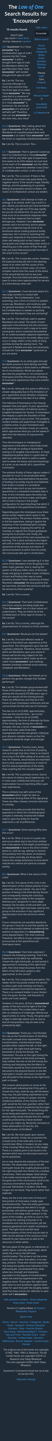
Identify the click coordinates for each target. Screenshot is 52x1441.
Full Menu (41, 87)
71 (3, 361)
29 (6, 560)
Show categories (38, 1299)
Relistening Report (26, 1331)
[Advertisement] (26, 1410)
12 (6, 291)
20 (6, 675)
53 (3, 46)
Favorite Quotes (34, 1328)
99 (3, 1033)
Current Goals (41, 1341)
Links (42, 1334)
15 (6, 602)
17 (6, 151)
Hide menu (41, 27)
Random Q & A (30, 1334)
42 (3, 199)
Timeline (42, 1331)
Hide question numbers (16, 1299)
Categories (41, 51)
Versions (38, 1337)
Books (41, 54)
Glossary (41, 64)
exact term (23, 38)
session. (27, 41)
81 (3, 560)
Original (41, 82)
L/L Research (40, 112)
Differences (8, 1341)
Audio (41, 58)
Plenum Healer (41, 95)
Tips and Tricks (13, 1334)
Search (14, 1322)
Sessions (41, 48)
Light (41, 76)
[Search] (42, 33)
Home (41, 45)
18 (3, 675)
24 (6, 952)
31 (3, 747)
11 (6, 747)
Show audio (33, 1302)
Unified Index (25, 1337)
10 (6, 126)
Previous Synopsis (35, 1325)
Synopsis (41, 61)
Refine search (41, 39)
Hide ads (21, 1379)
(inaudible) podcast (41, 105)
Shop (21, 1328)
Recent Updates (24, 1341)
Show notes (19, 1302)
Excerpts (12, 1337)
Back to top (26, 1316)
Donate (41, 67)
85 (3, 874)
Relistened (21, 1311)
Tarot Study (10, 1331)
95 (3, 952)
